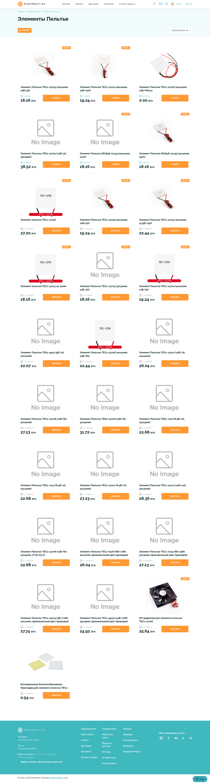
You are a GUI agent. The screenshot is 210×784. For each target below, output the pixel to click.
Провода (127, 734)
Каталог (66, 4)
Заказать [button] (56, 231)
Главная (21, 11)
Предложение (88, 729)
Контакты (109, 4)
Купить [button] (56, 98)
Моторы (106, 752)
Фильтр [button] (24, 30)
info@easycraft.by (27, 748)
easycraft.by (56, 777)
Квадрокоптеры (131, 751)
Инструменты (130, 740)
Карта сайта (87, 734)
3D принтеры (109, 757)
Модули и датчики (107, 744)
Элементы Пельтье (51, 11)
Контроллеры (109, 763)
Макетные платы (107, 736)
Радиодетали (34, 11)
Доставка (94, 4)
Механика (128, 746)
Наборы (127, 729)
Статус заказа (126, 4)
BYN (187, 4)
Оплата (79, 4)
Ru (178, 4)
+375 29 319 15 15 (28, 740)
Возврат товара (89, 757)
